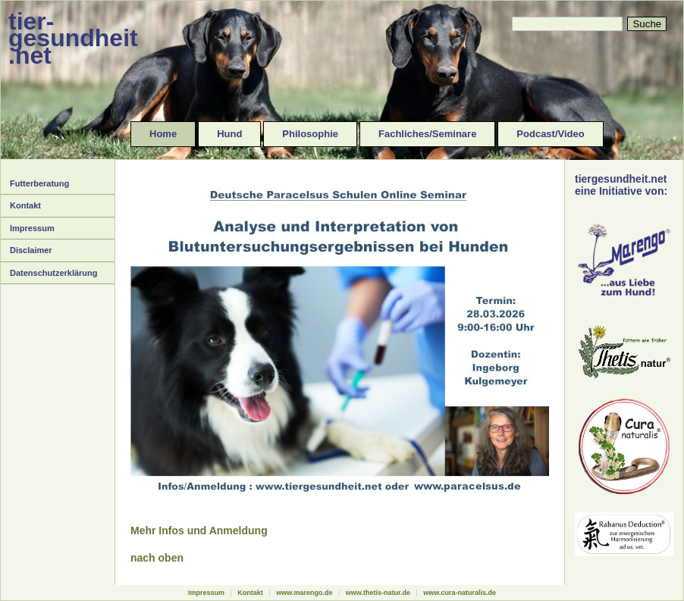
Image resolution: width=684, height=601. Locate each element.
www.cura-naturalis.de (459, 592)
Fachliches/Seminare (427, 133)
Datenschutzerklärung (54, 272)
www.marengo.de (304, 592)
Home (163, 133)
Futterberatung (39, 183)
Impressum (32, 228)
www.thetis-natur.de (378, 592)
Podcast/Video (550, 133)
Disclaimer (31, 250)
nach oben (157, 558)
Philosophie (310, 133)
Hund (229, 133)
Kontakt (25, 205)
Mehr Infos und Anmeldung (199, 530)
